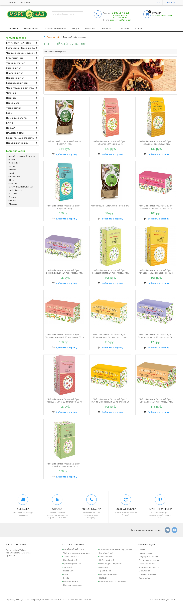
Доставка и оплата (147, 574)
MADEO (12, 200)
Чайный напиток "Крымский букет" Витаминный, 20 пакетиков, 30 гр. (156, 400)
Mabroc (12, 169)
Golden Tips (14, 162)
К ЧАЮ (21, 123)
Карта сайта (25, 2)
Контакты (12, 2)
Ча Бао (12, 159)
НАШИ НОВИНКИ (21, 133)
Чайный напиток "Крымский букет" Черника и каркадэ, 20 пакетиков (156, 207)
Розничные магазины (149, 560)
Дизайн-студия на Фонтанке (22, 156)
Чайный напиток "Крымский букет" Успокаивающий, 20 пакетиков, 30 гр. (64, 271)
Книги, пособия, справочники (22, 138)
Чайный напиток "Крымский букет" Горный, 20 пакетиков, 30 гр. (64, 465)
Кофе (21, 113)
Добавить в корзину (64, 154)
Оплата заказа (31, 28)
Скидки (75, 28)
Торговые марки (15, 151)
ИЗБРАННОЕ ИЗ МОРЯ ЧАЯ (21, 186)
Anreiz (12, 173)
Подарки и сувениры (21, 143)
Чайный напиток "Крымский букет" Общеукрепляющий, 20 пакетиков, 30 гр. (64, 336)
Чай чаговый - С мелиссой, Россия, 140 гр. (110, 207)
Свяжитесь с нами (147, 563)
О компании (123, 28)
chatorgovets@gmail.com (120, 20)
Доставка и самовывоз (55, 28)
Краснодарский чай (21, 83)
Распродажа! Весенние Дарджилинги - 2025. (22, 48)
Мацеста (13, 204)
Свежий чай (14, 176)
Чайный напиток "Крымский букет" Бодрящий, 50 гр (64, 207)
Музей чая (90, 28)
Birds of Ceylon (15, 190)
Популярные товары (148, 556)
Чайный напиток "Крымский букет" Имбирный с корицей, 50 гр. (156, 142)
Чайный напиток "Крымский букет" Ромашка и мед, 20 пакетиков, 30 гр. (156, 271)
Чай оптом (106, 28)
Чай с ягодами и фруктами (21, 88)
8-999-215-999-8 (119, 15)
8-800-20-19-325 (120, 12)
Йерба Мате (21, 103)
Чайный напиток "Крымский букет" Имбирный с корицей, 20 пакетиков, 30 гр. (110, 402)
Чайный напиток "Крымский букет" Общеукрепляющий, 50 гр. (110, 142)
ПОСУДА (21, 128)
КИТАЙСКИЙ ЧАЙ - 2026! (21, 43)
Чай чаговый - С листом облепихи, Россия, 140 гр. (64, 142)
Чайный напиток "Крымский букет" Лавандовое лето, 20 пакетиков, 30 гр (156, 336)
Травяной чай (21, 108)
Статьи (138, 28)
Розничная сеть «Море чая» (18, 552)
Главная (13, 28)
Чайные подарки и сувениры (21, 53)
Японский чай (21, 68)
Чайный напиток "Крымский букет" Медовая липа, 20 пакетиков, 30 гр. (110, 336)
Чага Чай (21, 93)
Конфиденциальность (149, 567)
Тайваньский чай (21, 63)
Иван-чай (21, 98)
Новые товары (145, 553)
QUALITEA (13, 183)
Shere (11, 180)
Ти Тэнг (12, 166)
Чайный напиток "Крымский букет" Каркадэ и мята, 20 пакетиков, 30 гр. (64, 400)
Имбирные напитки (21, 118)
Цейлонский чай (21, 78)
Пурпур (12, 197)
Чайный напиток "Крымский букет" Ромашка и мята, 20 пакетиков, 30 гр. (110, 271)
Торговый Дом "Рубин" (16, 550)
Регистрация (170, 2)
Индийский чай (21, 73)
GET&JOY (13, 193)
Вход (158, 2)
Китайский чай (21, 58)
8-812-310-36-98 (119, 17)
